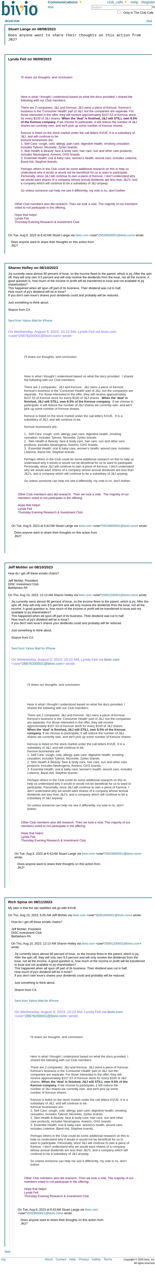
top (3, 1259)
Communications (65, 2)
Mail (50, 7)
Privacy (84, 1259)
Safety (96, 1259)
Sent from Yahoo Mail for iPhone (30, 320)
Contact (61, 1259)
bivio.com (82, 235)
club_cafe (117, 2)
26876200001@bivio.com (42, 663)
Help (134, 2)
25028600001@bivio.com (115, 235)
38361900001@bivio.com (112, 915)
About (49, 1259)
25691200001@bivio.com (118, 595)
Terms (108, 1259)
